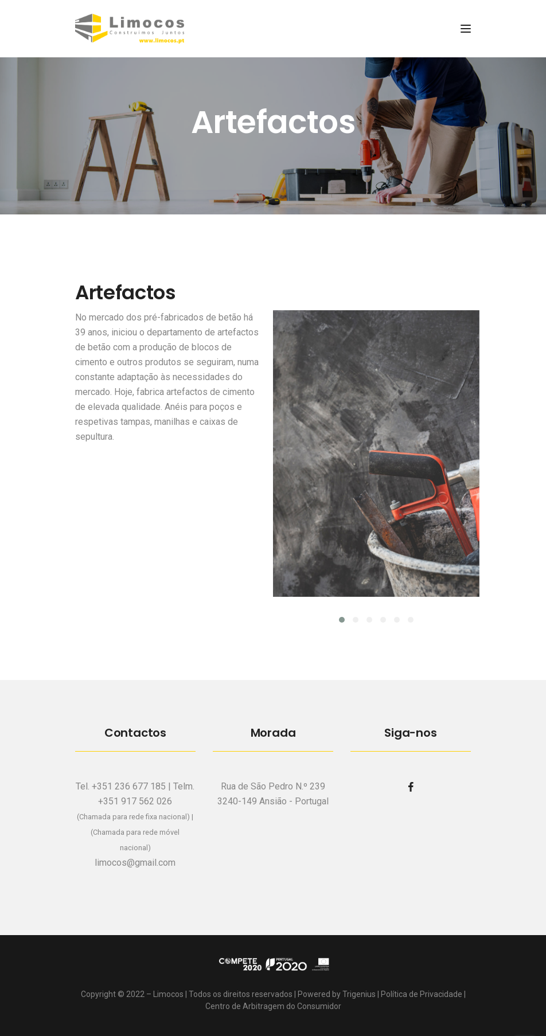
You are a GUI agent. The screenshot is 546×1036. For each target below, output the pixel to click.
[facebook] (411, 787)
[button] (342, 619)
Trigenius (359, 994)
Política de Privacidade (421, 994)
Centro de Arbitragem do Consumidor (273, 1006)
